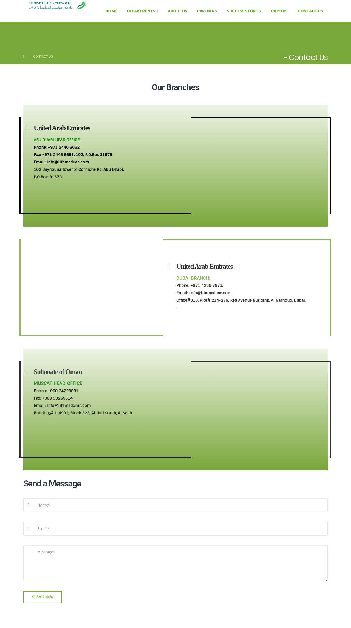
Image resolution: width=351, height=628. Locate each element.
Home (111, 11)
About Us (177, 11)
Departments (141, 11)
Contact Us (310, 11)
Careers (279, 11)
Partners (207, 11)
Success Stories (244, 11)
